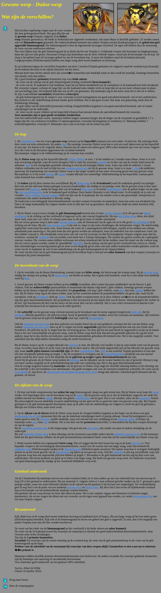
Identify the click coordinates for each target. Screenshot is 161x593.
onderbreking (82, 398)
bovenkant (42, 296)
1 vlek (135, 168)
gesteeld (102, 162)
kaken (80, 395)
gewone (50, 174)
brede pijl (136, 312)
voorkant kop (28, 141)
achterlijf (118, 452)
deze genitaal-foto (142, 496)
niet (64, 144)
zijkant (61, 296)
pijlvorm (73, 345)
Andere (139, 290)
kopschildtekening (114, 354)
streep (156, 392)
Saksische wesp (72, 449)
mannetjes (145, 398)
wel (34, 422)
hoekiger (35, 189)
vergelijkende (87, 351)
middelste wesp (23, 449)
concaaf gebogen (68, 222)
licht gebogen (114, 189)
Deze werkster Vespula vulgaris (42, 195)
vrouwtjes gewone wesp (35, 428)
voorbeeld (43, 237)
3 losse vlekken (76, 159)
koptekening (62, 452)
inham (49, 398)
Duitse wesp (83, 183)
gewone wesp (151, 272)
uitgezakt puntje (126, 419)
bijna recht (87, 189)
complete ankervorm (77, 168)
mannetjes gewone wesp (36, 324)
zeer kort (136, 443)
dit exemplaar (96, 318)
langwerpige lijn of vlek (27, 416)
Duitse (61, 174)
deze (26, 278)
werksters (20, 315)
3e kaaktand (21, 372)
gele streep (93, 428)
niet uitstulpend (141, 222)
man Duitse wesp (127, 216)
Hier (28, 165)
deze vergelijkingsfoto (30, 192)
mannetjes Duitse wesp (36, 434)
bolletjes (74, 360)
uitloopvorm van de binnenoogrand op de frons (72, 372)
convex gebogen (113, 213)
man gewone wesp (56, 225)
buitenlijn (78, 243)
